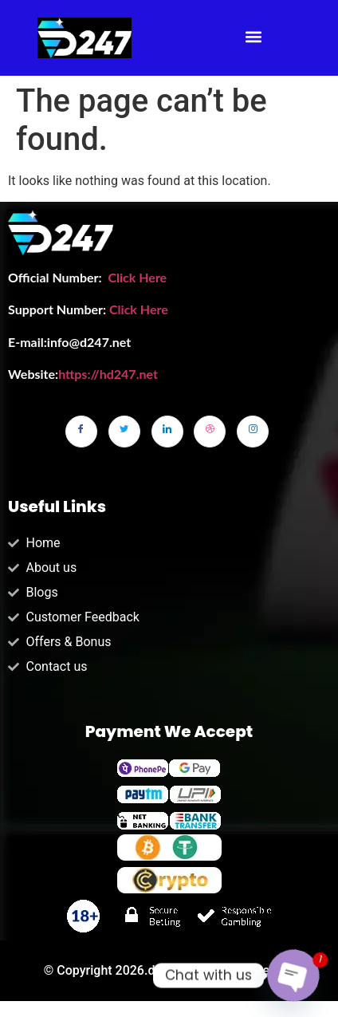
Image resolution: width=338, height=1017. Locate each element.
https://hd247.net (108, 373)
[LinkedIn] (167, 431)
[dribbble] (210, 431)
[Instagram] (253, 431)
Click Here (137, 277)
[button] (254, 37)
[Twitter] (124, 431)
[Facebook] (81, 431)
